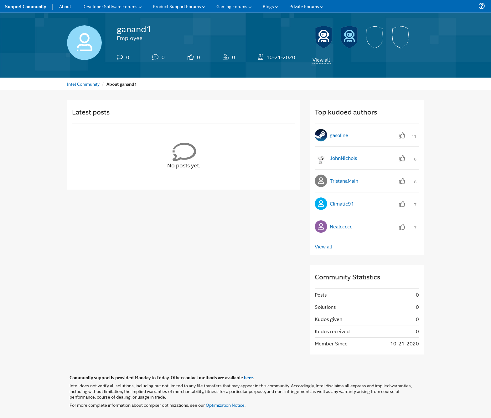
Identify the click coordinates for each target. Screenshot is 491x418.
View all (321, 59)
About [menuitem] (65, 6)
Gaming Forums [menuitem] (231, 6)
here (248, 377)
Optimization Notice (225, 404)
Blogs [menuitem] (268, 6)
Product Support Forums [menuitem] (177, 6)
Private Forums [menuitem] (304, 6)
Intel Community (83, 83)
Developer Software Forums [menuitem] (109, 6)
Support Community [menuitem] (25, 6)
